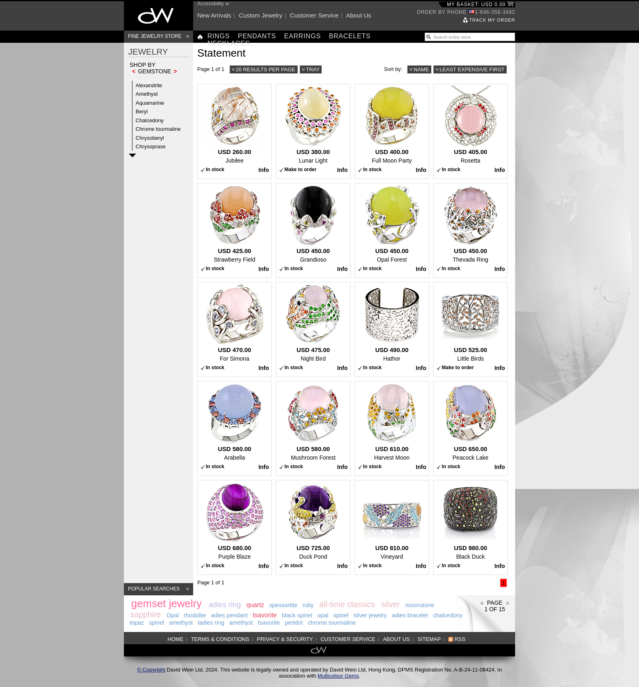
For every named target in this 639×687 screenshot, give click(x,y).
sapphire (145, 614)
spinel (340, 615)
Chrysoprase (151, 146)
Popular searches (154, 589)
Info (263, 170)
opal (322, 615)
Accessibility (210, 4)
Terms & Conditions (220, 639)
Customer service (314, 15)
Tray (313, 69)
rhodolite (195, 615)
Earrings (302, 36)
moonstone (419, 605)
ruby (308, 605)
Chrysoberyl (150, 138)
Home (175, 639)
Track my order (492, 20)
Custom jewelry (260, 15)
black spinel (297, 615)
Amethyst (147, 94)
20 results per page (265, 69)
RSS (459, 639)
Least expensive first (472, 69)
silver (390, 604)
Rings (218, 36)
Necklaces (228, 43)
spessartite (283, 605)
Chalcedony (150, 120)
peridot (294, 622)
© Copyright (151, 670)
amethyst (181, 622)
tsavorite (265, 615)
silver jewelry (370, 615)
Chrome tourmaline (158, 129)
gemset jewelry (166, 603)
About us (358, 15)
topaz (137, 622)
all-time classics (347, 604)
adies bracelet (410, 615)
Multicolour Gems (338, 676)
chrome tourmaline (332, 622)
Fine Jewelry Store (154, 36)
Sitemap (429, 639)
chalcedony (448, 615)
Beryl (142, 111)
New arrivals (214, 15)
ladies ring (211, 622)
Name (421, 69)
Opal (172, 615)
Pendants (257, 36)
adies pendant (229, 615)
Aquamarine (150, 103)
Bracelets (349, 36)
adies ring (225, 605)
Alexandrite (149, 85)
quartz (255, 604)
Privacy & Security (285, 639)
